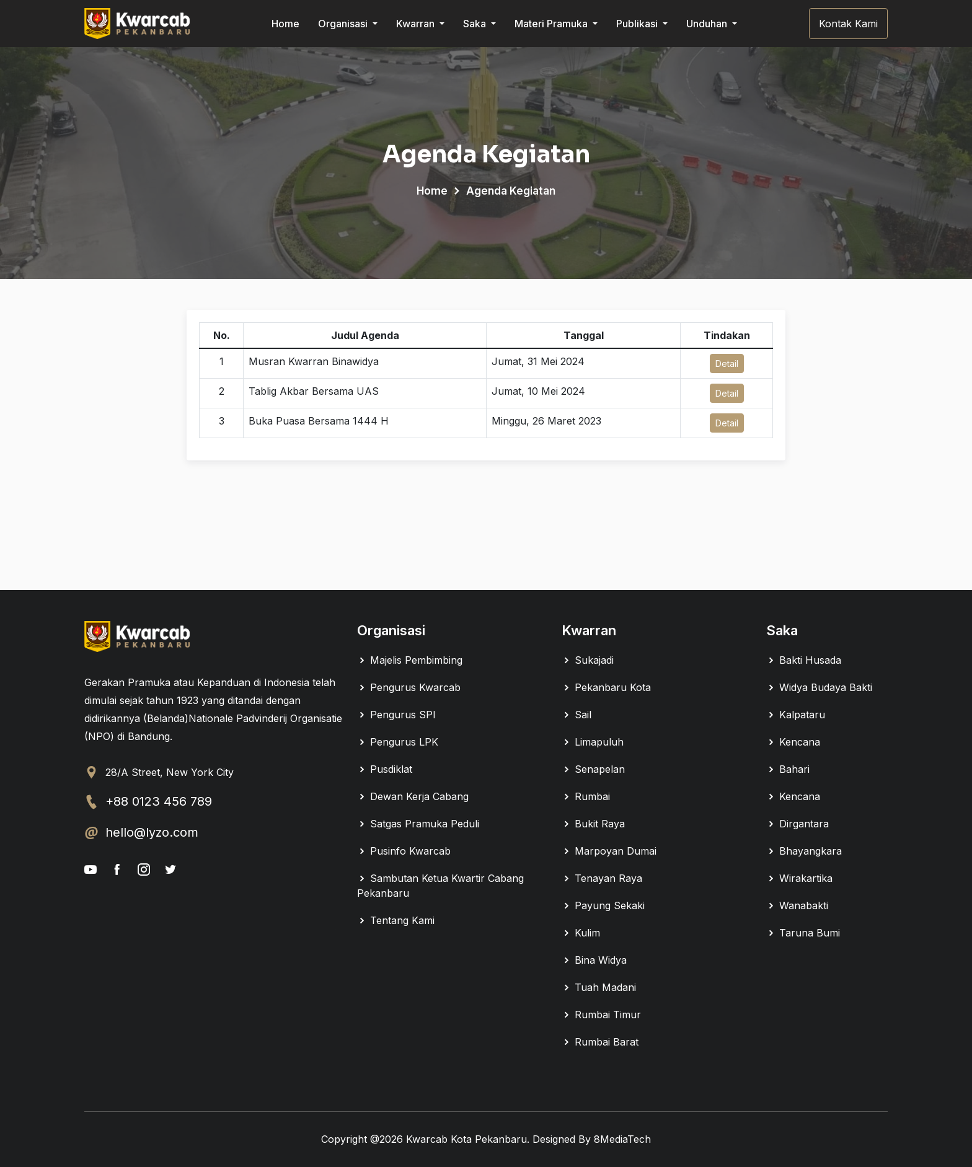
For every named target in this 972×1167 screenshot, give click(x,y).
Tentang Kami (396, 920)
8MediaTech (622, 1139)
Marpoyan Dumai (609, 851)
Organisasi (344, 23)
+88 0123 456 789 (158, 801)
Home (285, 23)
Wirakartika (799, 878)
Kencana (793, 742)
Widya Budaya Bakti (819, 687)
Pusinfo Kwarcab (404, 851)
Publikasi (638, 23)
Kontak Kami (848, 23)
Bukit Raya (593, 823)
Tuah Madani (599, 987)
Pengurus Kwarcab (409, 687)
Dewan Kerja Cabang (413, 796)
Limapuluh (593, 742)
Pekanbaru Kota (606, 687)
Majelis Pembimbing (409, 660)
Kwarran (416, 23)
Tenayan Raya (602, 878)
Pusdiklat (384, 769)
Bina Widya (594, 960)
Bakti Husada (803, 660)
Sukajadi (588, 660)
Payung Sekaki (603, 905)
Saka (475, 23)
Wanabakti (797, 905)
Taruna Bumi (803, 933)
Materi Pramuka (552, 23)
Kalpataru (795, 714)
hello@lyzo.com (151, 832)
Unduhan (708, 23)
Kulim (581, 933)
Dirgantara (797, 823)
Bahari (788, 769)
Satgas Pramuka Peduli (418, 823)
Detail (726, 363)
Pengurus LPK (397, 742)
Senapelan (593, 769)
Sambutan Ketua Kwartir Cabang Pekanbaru (440, 885)
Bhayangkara (804, 851)
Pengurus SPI (396, 714)
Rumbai (586, 796)
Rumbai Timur (601, 1014)
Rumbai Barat (600, 1042)
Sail (576, 714)
